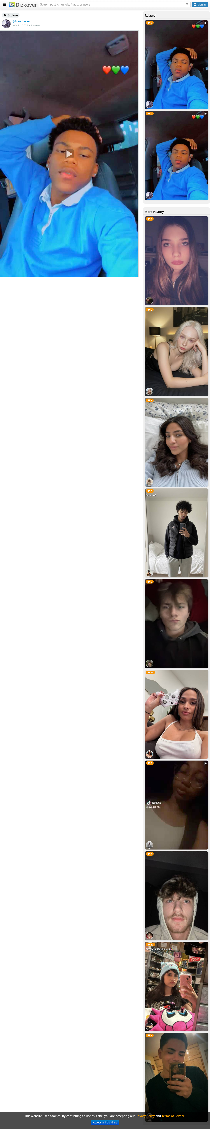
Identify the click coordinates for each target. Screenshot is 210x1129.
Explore (11, 15)
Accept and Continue (105, 1122)
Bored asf (151, 495)
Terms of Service (173, 1116)
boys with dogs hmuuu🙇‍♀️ (159, 948)
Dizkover (23, 4)
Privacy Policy (145, 1116)
